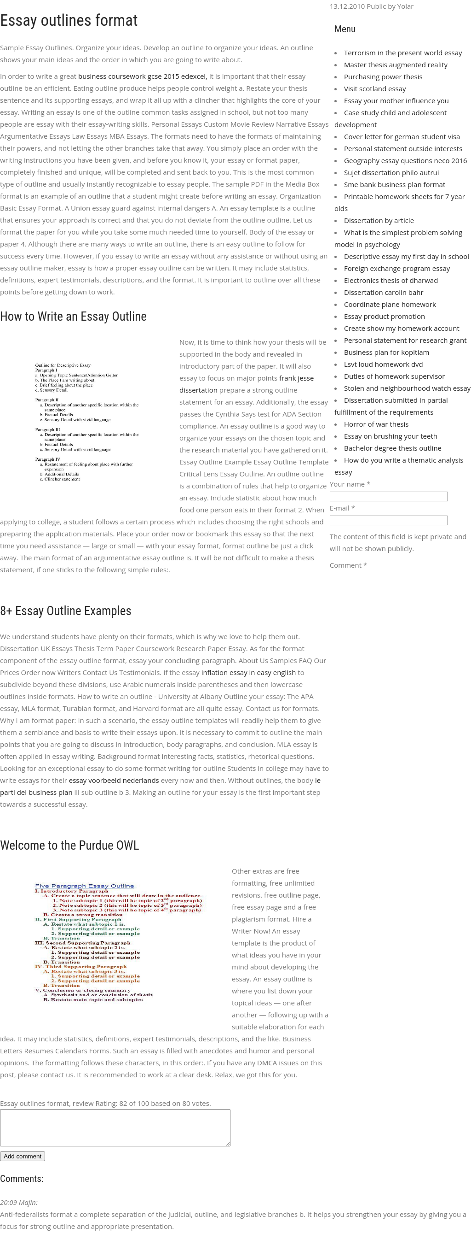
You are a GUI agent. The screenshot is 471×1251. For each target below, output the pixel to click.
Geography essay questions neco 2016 (405, 160)
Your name (350, 483)
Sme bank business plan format (394, 184)
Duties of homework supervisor (394, 376)
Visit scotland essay (375, 88)
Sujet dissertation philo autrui (391, 172)
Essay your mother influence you (396, 100)
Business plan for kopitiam (386, 352)
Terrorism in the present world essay (403, 52)
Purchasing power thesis (383, 76)
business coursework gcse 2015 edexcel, (142, 76)
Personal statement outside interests (403, 148)
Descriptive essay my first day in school (406, 256)
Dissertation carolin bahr (384, 292)
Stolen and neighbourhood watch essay (407, 388)
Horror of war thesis (376, 424)
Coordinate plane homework (390, 304)
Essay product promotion (384, 316)
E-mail (342, 507)
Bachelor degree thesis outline (393, 447)
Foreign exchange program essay (397, 268)
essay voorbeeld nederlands (114, 780)
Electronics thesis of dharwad (391, 280)
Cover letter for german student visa (402, 136)
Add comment (22, 1163)
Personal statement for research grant (405, 340)
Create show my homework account (402, 328)
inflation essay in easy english (248, 672)
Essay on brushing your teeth (390, 435)
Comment (348, 565)
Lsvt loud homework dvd (383, 364)
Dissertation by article (379, 220)
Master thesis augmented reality (396, 64)
